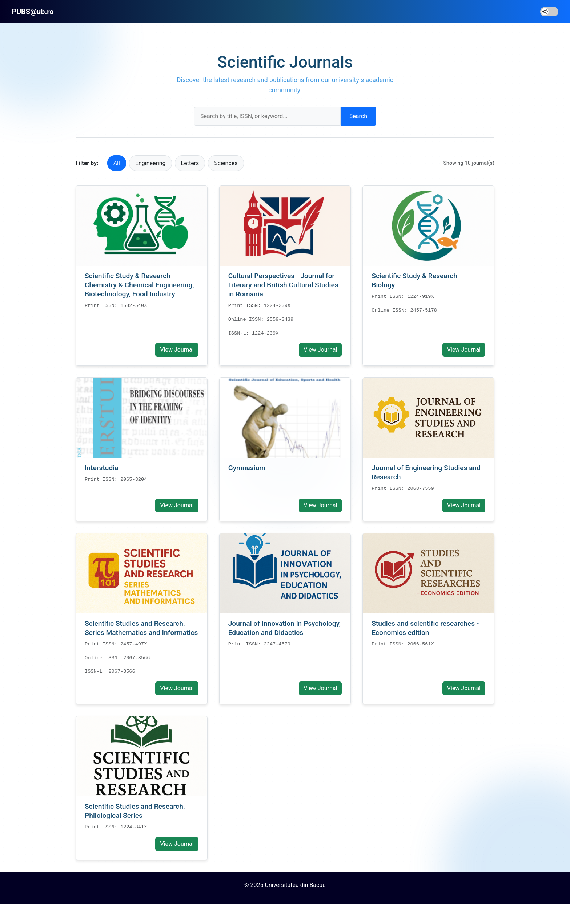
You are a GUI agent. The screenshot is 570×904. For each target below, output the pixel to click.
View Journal (176, 349)
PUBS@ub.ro (33, 11)
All (116, 163)
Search (358, 116)
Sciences (225, 163)
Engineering (150, 163)
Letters (190, 163)
